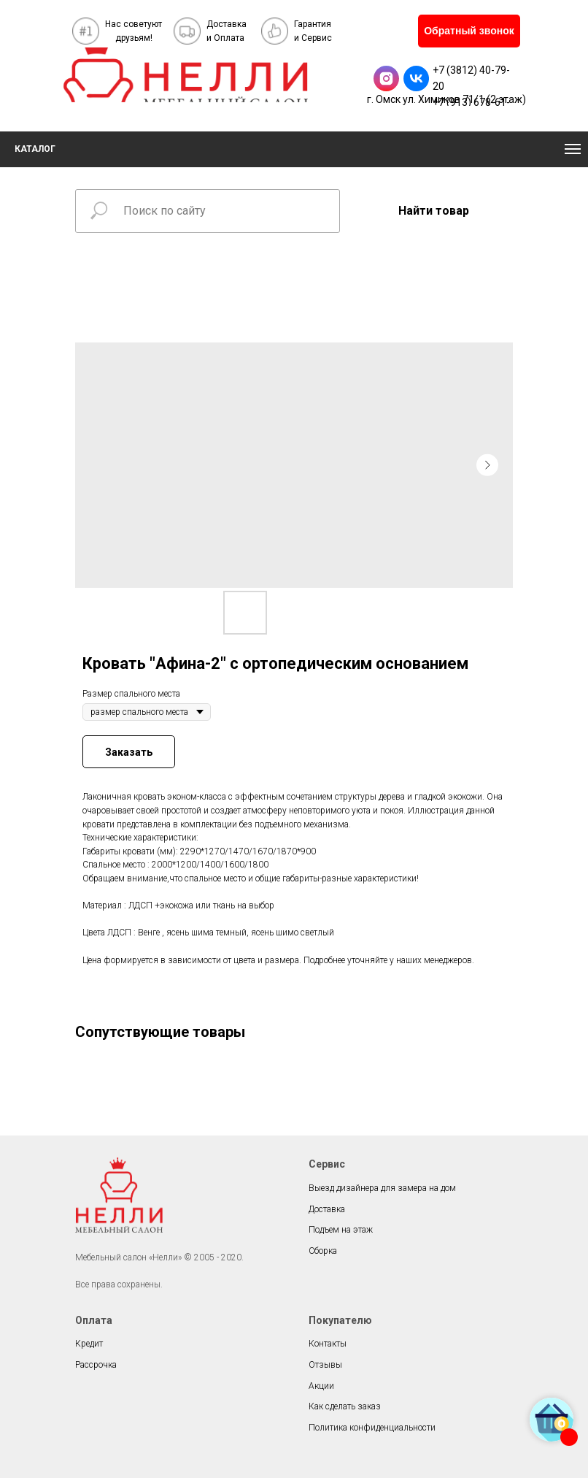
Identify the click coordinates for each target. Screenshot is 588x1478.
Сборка (323, 1251)
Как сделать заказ (345, 1406)
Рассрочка (96, 1365)
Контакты (328, 1344)
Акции (321, 1386)
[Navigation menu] (573, 149)
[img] (185, 74)
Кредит (89, 1344)
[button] (469, 31)
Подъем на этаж (341, 1230)
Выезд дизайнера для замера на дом (382, 1188)
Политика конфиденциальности (372, 1428)
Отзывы (325, 1365)
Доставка (327, 1209)
